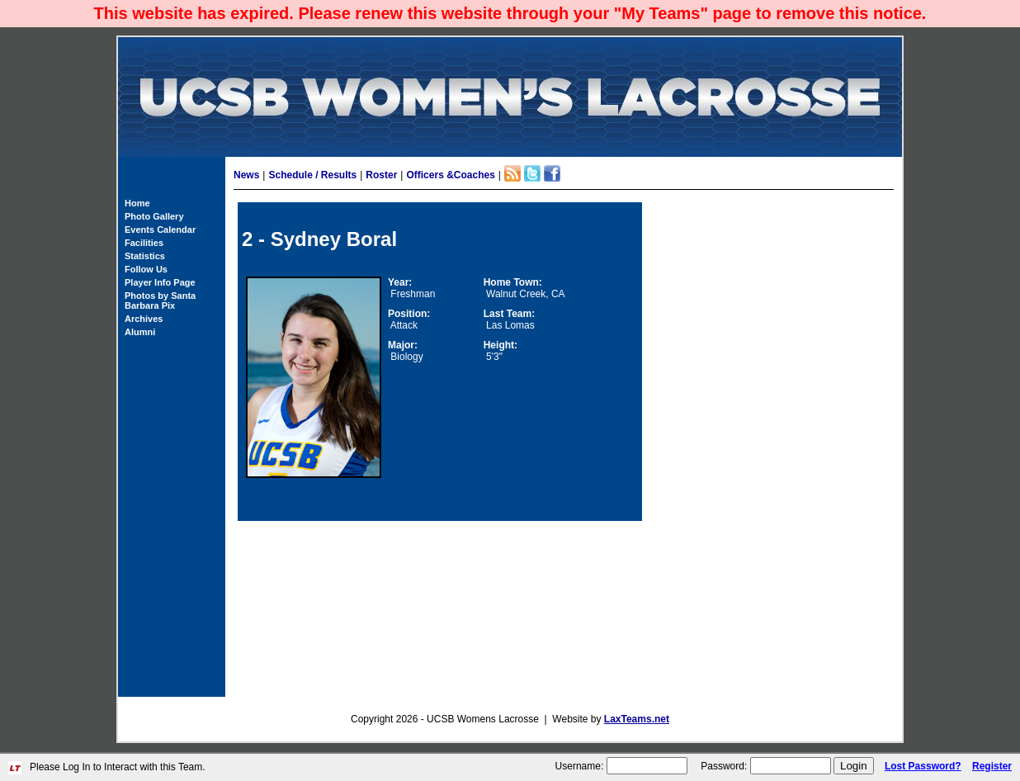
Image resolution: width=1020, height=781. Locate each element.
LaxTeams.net (636, 719)
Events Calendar (160, 229)
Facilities (144, 243)
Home (137, 203)
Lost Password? (923, 766)
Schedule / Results (312, 175)
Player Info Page (160, 282)
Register (992, 766)
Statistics (145, 256)
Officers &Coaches (450, 175)
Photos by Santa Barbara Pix (160, 300)
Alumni (140, 332)
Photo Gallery (154, 216)
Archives (144, 319)
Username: (579, 766)
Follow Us (146, 269)
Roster (381, 175)
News (246, 175)
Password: (724, 766)
